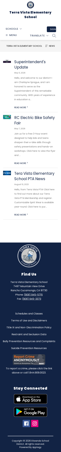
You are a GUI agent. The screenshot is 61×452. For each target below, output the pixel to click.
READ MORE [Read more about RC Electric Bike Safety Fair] (21, 163)
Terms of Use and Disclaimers (29, 320)
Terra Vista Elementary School (24, 45)
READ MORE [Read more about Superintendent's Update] (21, 107)
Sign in (53, 29)
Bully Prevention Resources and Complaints (29, 341)
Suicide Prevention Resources (29, 348)
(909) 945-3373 (31, 299)
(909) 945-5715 (33, 294)
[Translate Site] (39, 36)
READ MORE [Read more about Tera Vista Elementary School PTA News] (21, 214)
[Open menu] (11, 35)
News (52, 45)
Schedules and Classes (29, 313)
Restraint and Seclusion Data (29, 334)
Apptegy (36, 447)
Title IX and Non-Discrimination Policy (28, 327)
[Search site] (54, 36)
